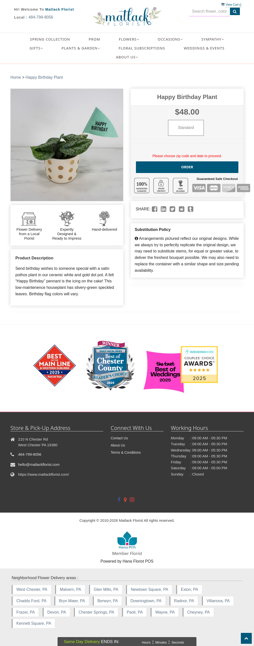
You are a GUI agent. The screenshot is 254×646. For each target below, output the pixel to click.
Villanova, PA (218, 601)
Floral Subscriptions (142, 48)
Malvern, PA (70, 589)
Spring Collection (50, 39)
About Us (118, 445)
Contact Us (119, 438)
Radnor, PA (184, 601)
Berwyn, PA (107, 601)
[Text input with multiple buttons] (209, 11)
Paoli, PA (135, 612)
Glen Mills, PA (106, 589)
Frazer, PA (25, 612)
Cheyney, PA (198, 612)
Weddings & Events (204, 48)
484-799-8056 (41, 17)
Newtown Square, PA (149, 589)
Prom (94, 39)
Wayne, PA (165, 612)
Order (187, 167)
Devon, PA (56, 612)
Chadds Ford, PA (31, 601)
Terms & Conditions (126, 452)
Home (15, 77)
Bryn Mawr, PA (72, 601)
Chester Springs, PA (96, 612)
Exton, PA (189, 589)
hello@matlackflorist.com (39, 464)
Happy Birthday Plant (44, 77)
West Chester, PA (31, 589)
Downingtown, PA (145, 601)
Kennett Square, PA (33, 623)
